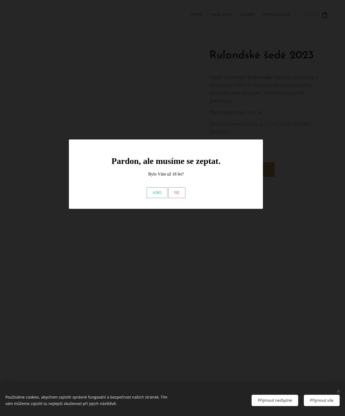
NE (177, 192)
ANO (157, 192)
